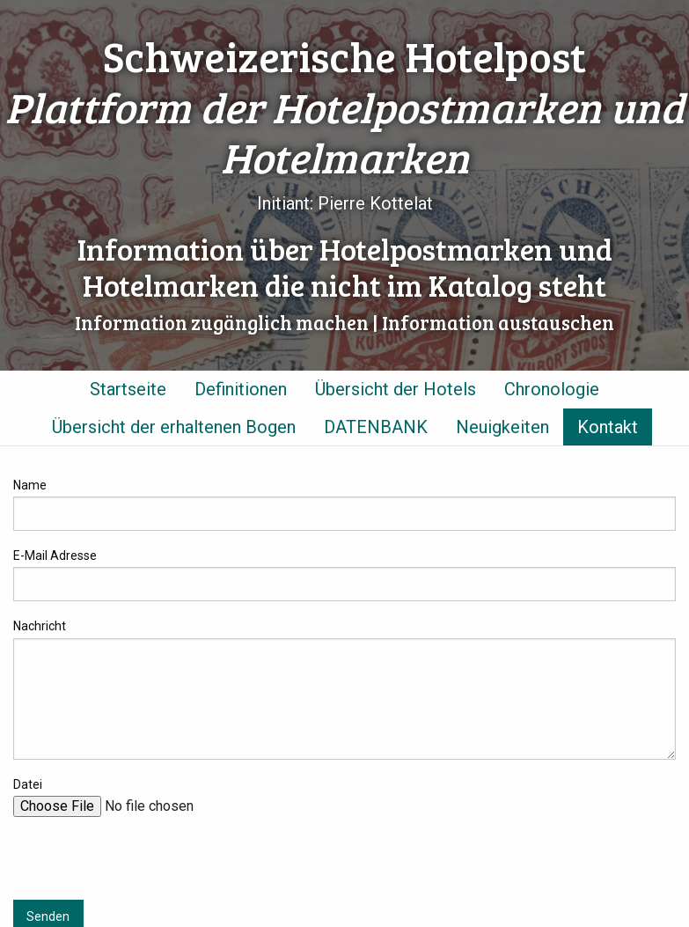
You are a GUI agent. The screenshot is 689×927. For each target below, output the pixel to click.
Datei (27, 784)
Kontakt (607, 427)
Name (30, 485)
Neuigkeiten (502, 427)
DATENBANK (376, 427)
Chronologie (551, 389)
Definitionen (240, 389)
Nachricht (39, 626)
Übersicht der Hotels (395, 389)
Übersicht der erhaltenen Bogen (174, 427)
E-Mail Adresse (55, 555)
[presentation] (147, 865)
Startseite (128, 389)
